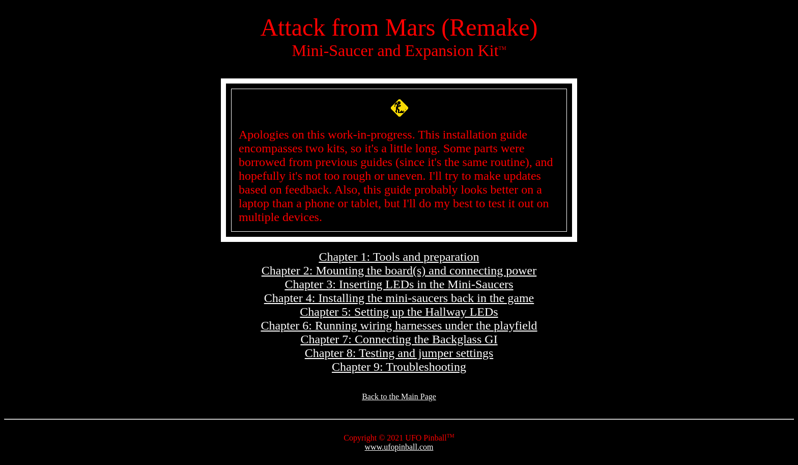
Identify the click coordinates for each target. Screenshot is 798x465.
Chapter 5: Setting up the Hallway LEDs (399, 311)
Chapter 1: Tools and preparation (399, 256)
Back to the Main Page (399, 396)
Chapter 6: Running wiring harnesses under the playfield (399, 325)
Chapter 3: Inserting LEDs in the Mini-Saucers (398, 284)
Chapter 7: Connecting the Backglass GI (398, 339)
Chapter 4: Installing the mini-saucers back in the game (399, 298)
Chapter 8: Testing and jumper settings (399, 353)
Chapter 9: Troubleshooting (399, 366)
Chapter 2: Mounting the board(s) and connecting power (399, 270)
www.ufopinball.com (399, 447)
